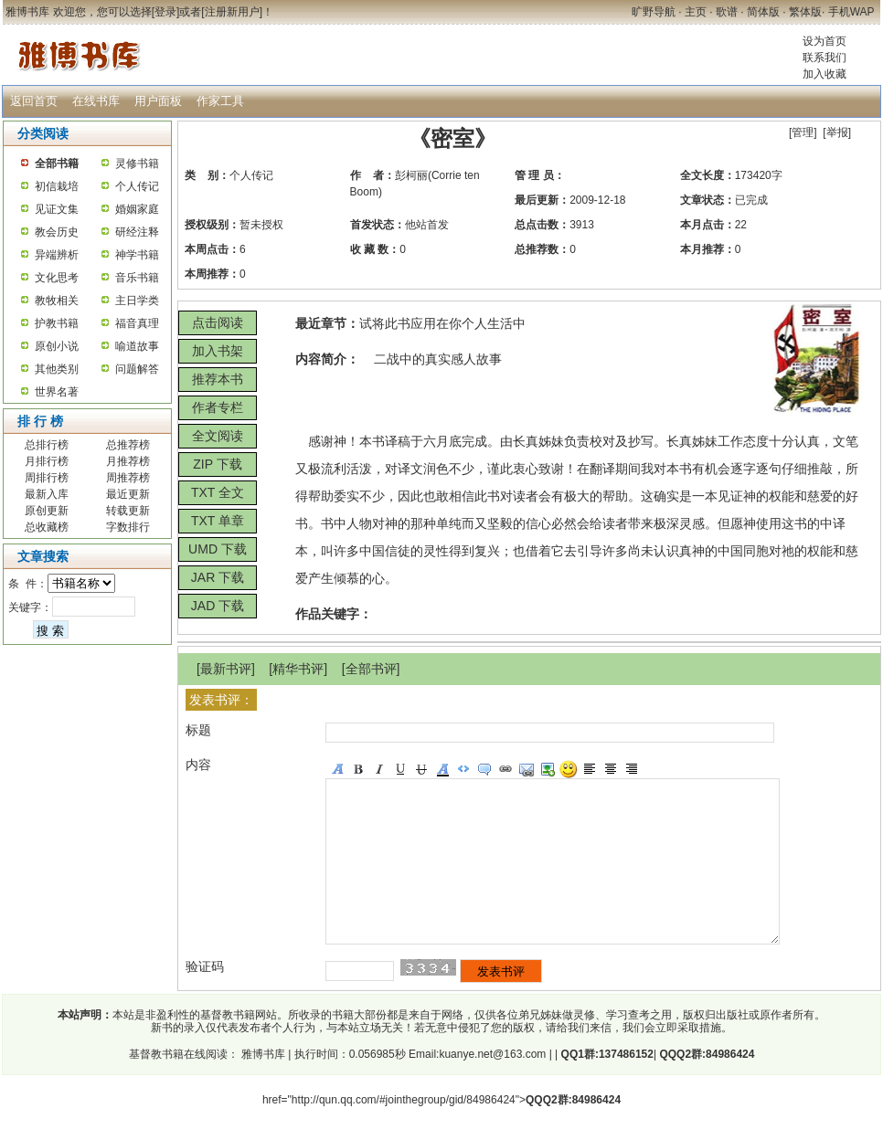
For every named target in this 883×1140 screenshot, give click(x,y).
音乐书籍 (137, 277)
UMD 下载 (217, 549)
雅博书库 (262, 1087)
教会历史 (57, 232)
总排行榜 (47, 444)
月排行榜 (47, 461)
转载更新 (128, 510)
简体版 (763, 11)
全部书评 (371, 668)
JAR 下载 (217, 577)
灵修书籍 (137, 163)
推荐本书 (217, 379)
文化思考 (57, 277)
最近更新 (128, 494)
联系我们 (824, 57)
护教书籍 (57, 323)
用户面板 (158, 101)
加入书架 (217, 350)
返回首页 (34, 101)
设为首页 (824, 41)
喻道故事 (137, 346)
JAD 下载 (217, 605)
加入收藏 (824, 74)
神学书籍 (137, 254)
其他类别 (57, 369)
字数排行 (128, 527)
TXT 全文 (217, 492)
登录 (165, 11)
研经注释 (137, 232)
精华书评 (298, 668)
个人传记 (137, 186)
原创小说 (57, 346)
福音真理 (137, 323)
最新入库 (47, 494)
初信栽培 (57, 186)
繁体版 (805, 11)
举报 (837, 132)
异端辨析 (57, 254)
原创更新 (47, 510)
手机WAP (851, 11)
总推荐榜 (128, 444)
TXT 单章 (217, 520)
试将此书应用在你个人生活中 (442, 323)
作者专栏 (217, 407)
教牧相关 (57, 300)
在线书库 (96, 101)
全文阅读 (217, 435)
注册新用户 (232, 11)
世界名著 (57, 391)
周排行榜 (47, 477)
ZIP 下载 (217, 464)
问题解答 (137, 369)
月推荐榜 (128, 461)
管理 (803, 132)
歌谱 (727, 11)
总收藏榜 (47, 527)
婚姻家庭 (137, 209)
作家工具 (220, 101)
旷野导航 (654, 11)
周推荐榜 (128, 477)
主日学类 (137, 300)
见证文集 (57, 209)
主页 (696, 11)
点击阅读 (217, 322)
